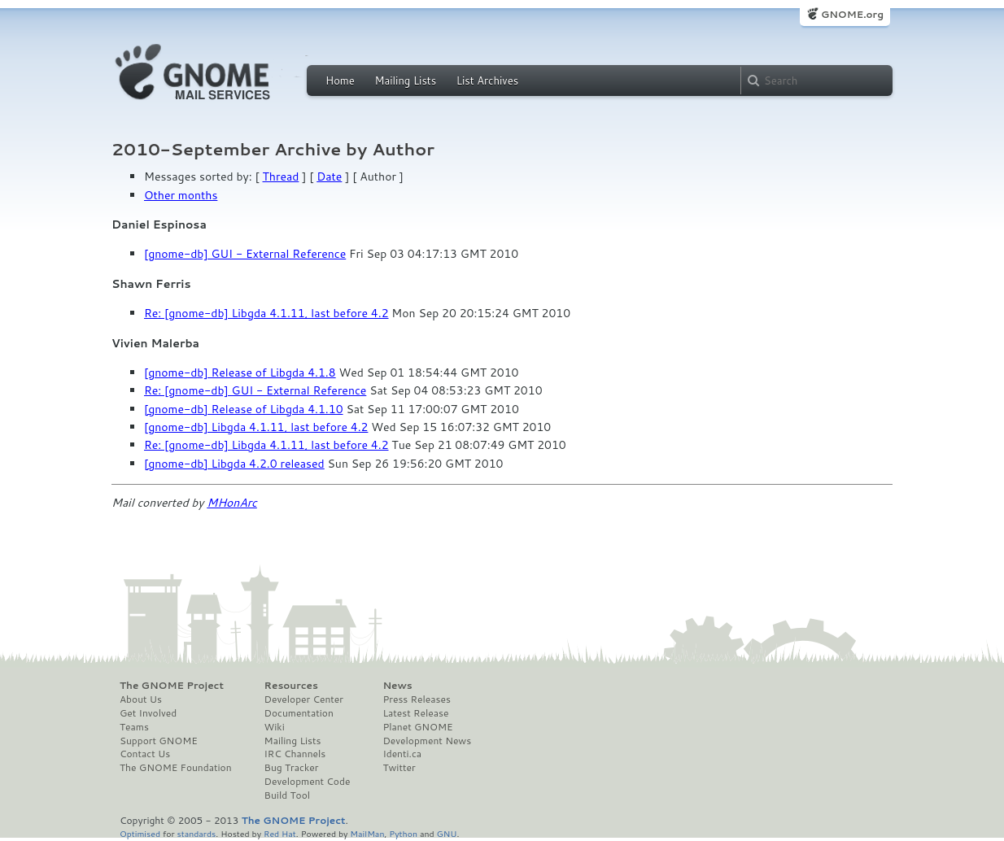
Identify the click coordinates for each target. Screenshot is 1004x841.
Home (340, 80)
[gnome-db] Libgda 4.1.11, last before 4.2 (256, 427)
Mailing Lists (405, 80)
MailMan (367, 833)
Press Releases (416, 699)
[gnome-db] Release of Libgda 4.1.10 (243, 409)
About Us (141, 699)
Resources (291, 685)
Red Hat (280, 833)
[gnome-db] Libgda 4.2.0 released (234, 463)
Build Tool (287, 795)
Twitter (398, 767)
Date (329, 176)
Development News (426, 740)
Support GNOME (159, 740)
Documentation (299, 713)
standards (196, 833)
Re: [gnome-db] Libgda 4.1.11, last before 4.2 (266, 313)
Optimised (140, 833)
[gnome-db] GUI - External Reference (245, 254)
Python (403, 833)
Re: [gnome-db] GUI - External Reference (255, 390)
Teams (134, 727)
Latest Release (415, 713)
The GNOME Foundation (176, 767)
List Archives (487, 80)
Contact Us (145, 753)
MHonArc (232, 503)
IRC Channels (295, 753)
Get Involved (148, 713)
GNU (447, 833)
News (397, 685)
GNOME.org (852, 14)
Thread (281, 176)
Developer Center (303, 699)
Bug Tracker (291, 767)
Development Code (307, 781)
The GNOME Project (172, 685)
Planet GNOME (417, 727)
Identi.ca (401, 753)
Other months (180, 195)
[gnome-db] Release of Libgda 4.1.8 (240, 372)
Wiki (274, 727)
